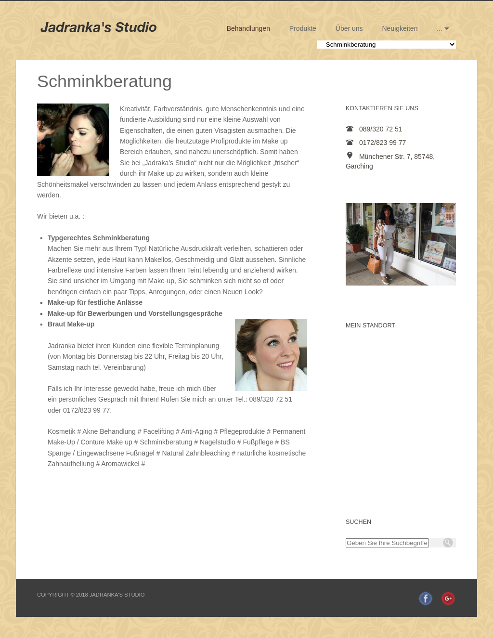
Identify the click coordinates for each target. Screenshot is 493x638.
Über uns (349, 28)
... (439, 28)
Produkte (302, 28)
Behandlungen (248, 28)
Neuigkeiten (400, 28)
